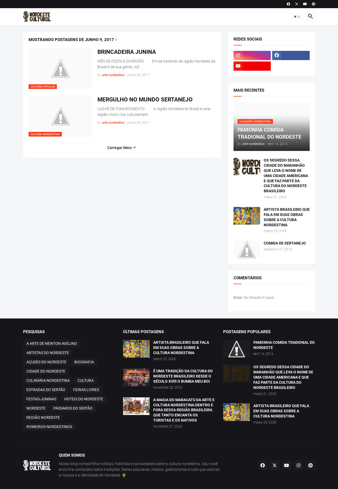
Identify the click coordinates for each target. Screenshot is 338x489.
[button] (297, 16)
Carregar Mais (119, 148)
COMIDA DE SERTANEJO (285, 243)
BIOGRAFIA (84, 362)
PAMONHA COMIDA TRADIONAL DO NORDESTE (284, 345)
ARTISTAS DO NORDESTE (47, 353)
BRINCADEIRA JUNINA (126, 52)
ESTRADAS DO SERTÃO (45, 390)
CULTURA (86, 380)
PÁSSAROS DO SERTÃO (73, 408)
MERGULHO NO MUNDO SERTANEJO (145, 99)
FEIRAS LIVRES (86, 390)
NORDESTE (35, 408)
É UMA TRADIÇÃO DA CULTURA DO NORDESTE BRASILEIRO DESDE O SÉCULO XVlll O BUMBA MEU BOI (183, 376)
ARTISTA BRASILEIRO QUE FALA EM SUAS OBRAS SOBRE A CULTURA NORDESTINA (287, 217)
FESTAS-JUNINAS (41, 399)
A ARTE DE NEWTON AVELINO (51, 343)
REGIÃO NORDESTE (43, 417)
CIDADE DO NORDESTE (45, 371)
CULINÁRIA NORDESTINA (48, 380)
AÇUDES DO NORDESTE (46, 362)
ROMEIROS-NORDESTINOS (49, 427)
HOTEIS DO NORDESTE (83, 399)
